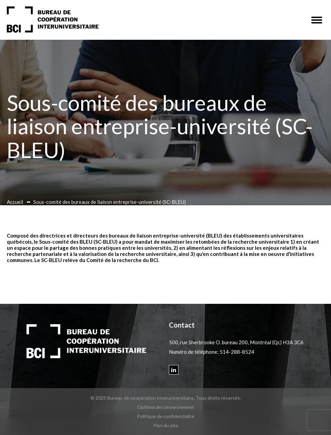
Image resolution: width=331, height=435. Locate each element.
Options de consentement (165, 407)
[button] (316, 20)
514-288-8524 (237, 352)
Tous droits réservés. (218, 398)
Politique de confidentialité (165, 416)
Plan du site (165, 425)
